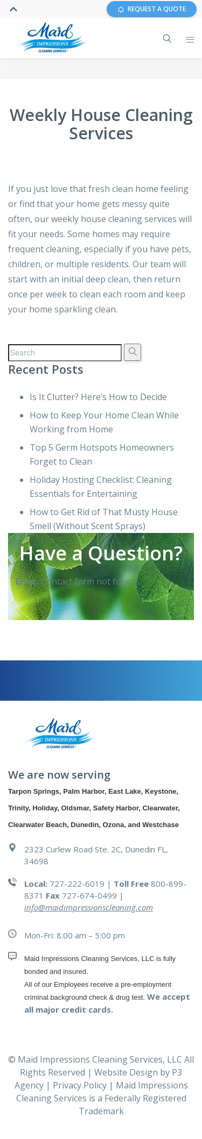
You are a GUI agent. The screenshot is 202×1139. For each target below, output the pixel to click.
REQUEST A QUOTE (151, 8)
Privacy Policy (81, 1085)
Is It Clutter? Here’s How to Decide (98, 397)
